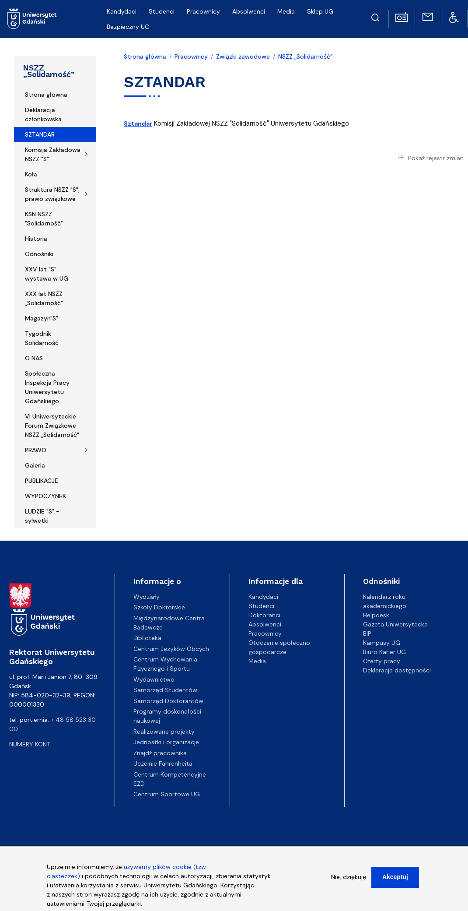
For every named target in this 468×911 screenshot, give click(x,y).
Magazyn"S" (41, 318)
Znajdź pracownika (160, 753)
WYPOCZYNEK (45, 496)
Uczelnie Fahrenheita (162, 763)
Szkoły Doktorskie (159, 607)
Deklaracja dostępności (397, 670)
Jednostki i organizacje (166, 742)
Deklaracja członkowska (43, 114)
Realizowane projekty (164, 731)
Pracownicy (203, 11)
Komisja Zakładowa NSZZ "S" (52, 154)
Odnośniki (39, 254)
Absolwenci (248, 11)
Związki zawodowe (243, 56)
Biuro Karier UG (384, 652)
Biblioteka (147, 638)
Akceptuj (395, 880)
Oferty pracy (381, 661)
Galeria (35, 465)
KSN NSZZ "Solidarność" (44, 218)
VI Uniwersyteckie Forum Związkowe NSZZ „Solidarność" (52, 425)
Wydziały (146, 597)
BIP (367, 633)
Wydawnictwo (154, 679)
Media (286, 11)
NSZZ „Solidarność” (49, 71)
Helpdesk (376, 615)
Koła (31, 174)
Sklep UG (320, 11)
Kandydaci (121, 11)
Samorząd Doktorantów (168, 701)
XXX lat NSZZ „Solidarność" (44, 298)
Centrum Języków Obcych (171, 649)
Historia (36, 239)
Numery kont (29, 744)
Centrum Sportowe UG (166, 794)
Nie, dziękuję (348, 880)
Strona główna (46, 94)
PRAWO (35, 450)
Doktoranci (264, 615)
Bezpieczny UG (128, 27)
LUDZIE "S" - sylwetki (42, 515)
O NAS (34, 358)
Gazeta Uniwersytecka (395, 624)
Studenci (162, 11)
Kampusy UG (381, 643)
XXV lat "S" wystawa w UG (46, 273)
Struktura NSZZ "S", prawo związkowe (52, 194)
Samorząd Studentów (165, 690)
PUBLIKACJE (41, 481)
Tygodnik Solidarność (42, 338)
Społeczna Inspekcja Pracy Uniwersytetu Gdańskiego (47, 387)
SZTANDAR (40, 134)
